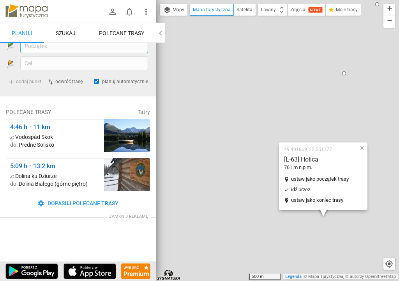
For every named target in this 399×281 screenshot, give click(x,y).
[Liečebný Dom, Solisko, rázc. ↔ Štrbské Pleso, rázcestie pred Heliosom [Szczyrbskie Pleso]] (127, 156)
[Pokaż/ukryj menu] (146, 11)
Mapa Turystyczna (325, 276)
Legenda (293, 276)
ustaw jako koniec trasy (271, 121)
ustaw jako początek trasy (274, 100)
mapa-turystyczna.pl (26, 11)
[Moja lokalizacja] (389, 264)
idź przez (254, 110)
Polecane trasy (121, 33)
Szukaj (66, 33)
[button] (369, 219)
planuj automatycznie (125, 102)
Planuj (22, 33)
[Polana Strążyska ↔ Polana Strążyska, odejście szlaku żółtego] (127, 195)
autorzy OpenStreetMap (373, 276)
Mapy (173, 10)
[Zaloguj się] (112, 11)
